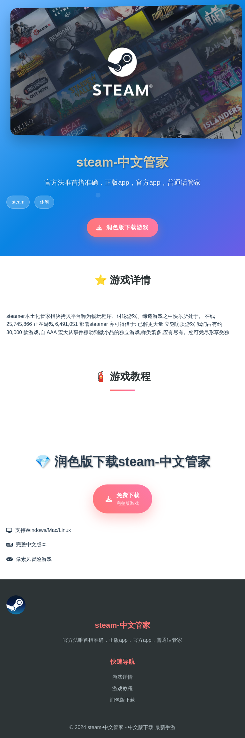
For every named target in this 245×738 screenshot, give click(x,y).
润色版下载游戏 (122, 227)
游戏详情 (122, 677)
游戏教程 (122, 688)
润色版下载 (122, 700)
